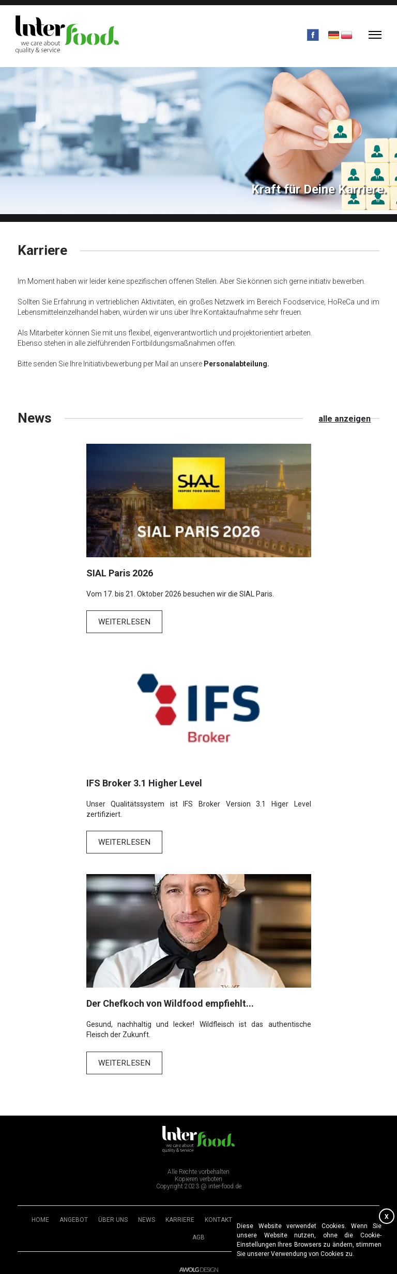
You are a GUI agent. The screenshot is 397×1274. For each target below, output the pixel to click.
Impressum (259, 1211)
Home (40, 1211)
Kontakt (218, 1211)
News (146, 1211)
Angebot (73, 1211)
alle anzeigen (353, 418)
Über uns (113, 1211)
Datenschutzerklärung (326, 1211)
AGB (198, 1229)
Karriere (179, 1211)
